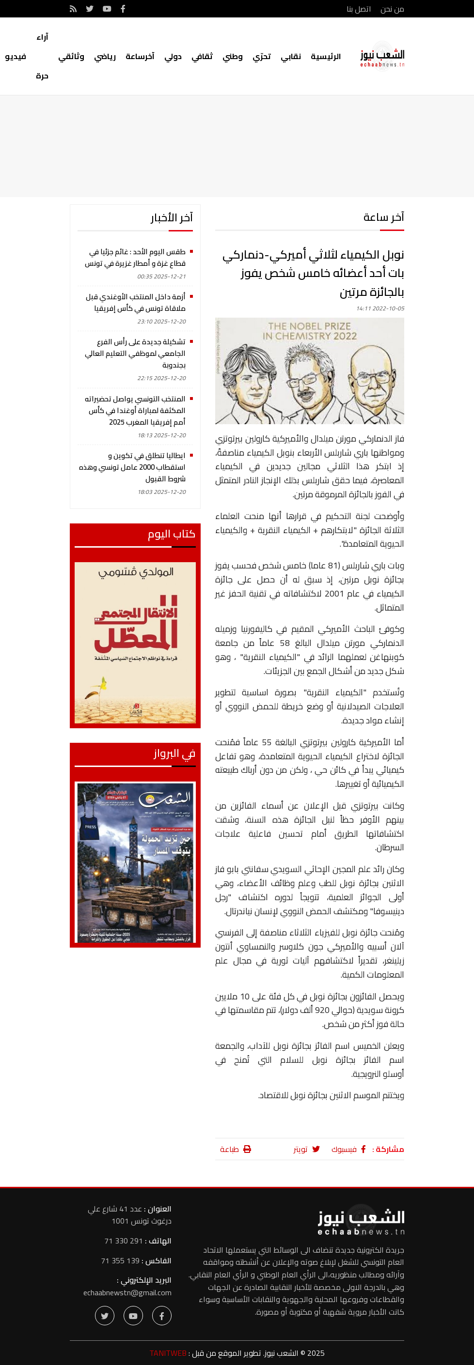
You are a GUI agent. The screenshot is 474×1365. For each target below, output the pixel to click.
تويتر (307, 1149)
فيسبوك (349, 1149)
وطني (232, 56)
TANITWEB (168, 1353)
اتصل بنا (359, 8)
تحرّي (262, 56)
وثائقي (71, 56)
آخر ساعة (383, 217)
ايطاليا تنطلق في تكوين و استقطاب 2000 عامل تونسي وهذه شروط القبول (132, 467)
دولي (173, 56)
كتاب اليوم (172, 533)
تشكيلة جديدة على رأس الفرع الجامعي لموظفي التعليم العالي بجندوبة (135, 353)
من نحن (392, 8)
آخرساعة (140, 56)
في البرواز (175, 753)
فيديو (15, 56)
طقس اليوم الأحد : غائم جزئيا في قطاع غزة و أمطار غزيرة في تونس (135, 257)
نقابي (291, 56)
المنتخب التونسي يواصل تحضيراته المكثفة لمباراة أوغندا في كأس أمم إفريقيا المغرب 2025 (135, 410)
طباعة (235, 1149)
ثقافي (202, 56)
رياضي (105, 56)
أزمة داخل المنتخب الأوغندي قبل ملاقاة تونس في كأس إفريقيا (136, 302)
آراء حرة (42, 56)
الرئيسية (326, 56)
